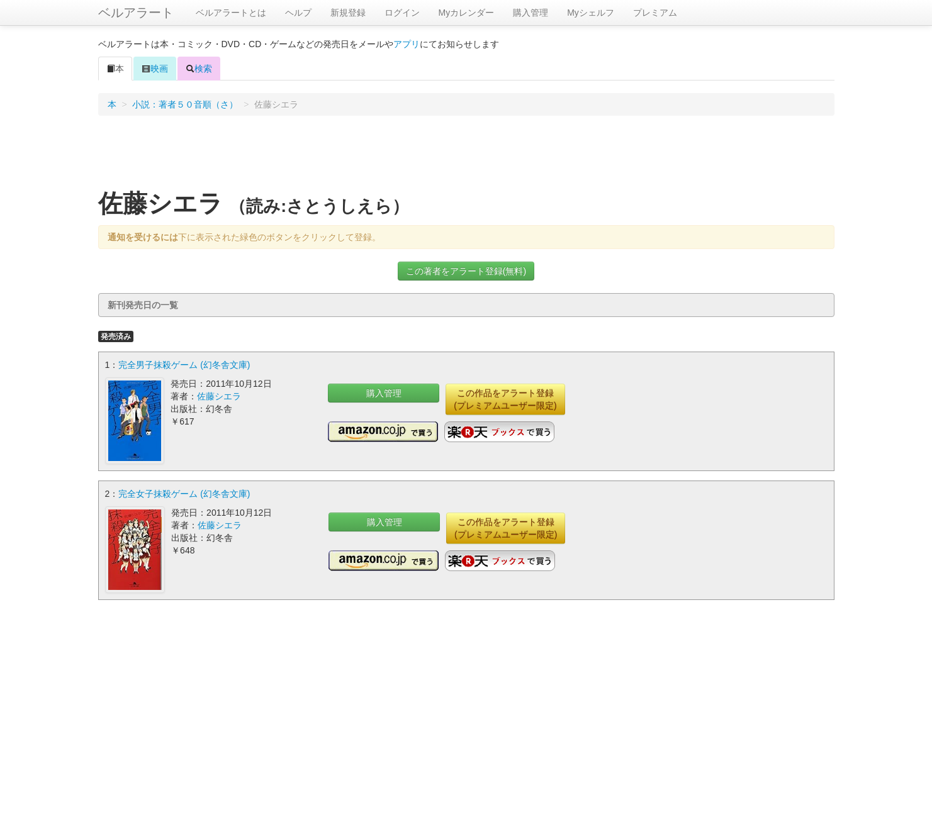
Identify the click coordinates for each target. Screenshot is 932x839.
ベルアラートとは (231, 13)
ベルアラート (136, 12)
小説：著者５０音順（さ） (185, 104)
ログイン (402, 13)
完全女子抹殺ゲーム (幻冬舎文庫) (184, 494)
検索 (199, 69)
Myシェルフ (590, 13)
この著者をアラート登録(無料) (466, 271)
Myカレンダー (467, 13)
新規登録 (348, 13)
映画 (155, 69)
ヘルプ (298, 13)
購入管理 (530, 13)
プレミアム (655, 13)
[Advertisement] (466, 156)
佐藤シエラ (219, 396)
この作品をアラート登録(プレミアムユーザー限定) (505, 399)
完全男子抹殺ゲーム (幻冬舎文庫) (184, 365)
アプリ (406, 44)
